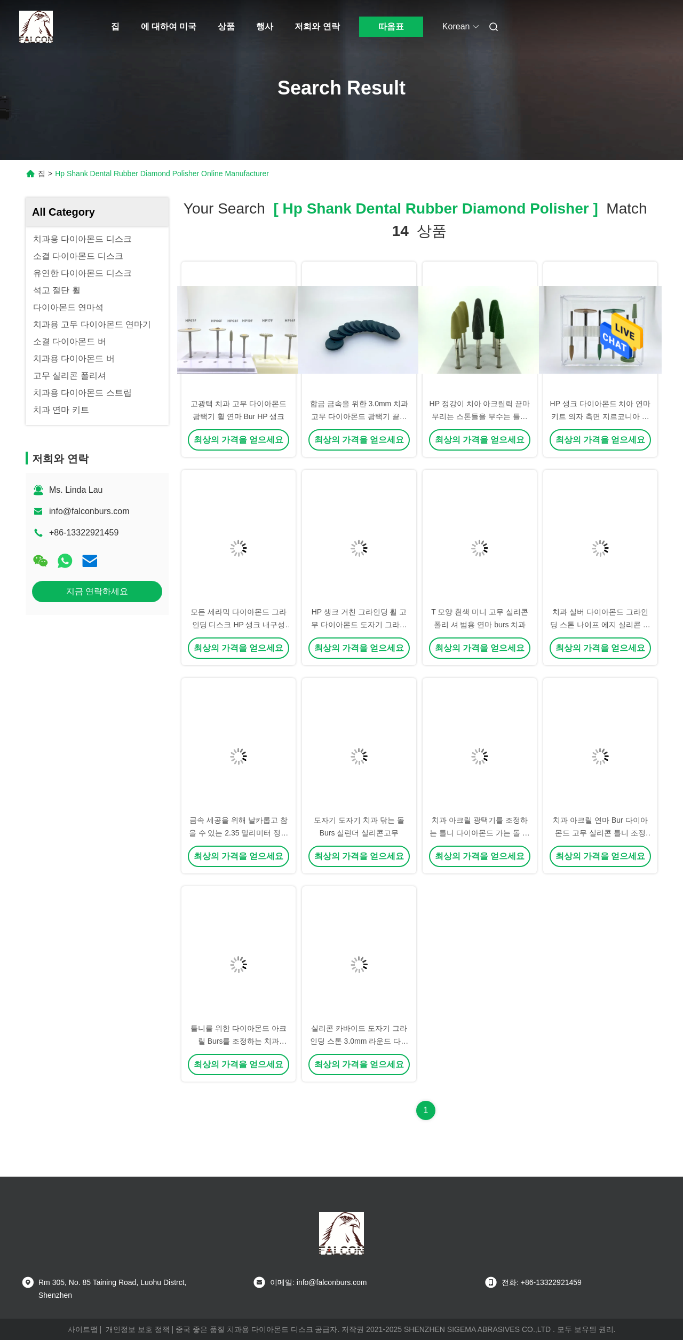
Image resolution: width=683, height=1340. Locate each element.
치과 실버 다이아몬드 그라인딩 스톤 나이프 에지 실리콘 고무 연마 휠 (600, 625)
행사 (264, 26)
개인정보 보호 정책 (138, 1329)
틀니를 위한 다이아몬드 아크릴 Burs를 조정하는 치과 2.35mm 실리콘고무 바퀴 (238, 1041)
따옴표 (391, 26)
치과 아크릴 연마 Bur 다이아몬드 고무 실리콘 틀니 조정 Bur (600, 833)
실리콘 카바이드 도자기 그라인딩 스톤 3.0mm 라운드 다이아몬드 (359, 1041)
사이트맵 (83, 1329)
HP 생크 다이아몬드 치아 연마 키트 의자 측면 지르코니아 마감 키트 (600, 416)
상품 (226, 26)
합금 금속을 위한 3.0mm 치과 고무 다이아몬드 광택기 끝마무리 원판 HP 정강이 (359, 416)
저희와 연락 (317, 26)
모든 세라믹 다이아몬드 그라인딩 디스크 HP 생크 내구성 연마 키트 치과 (238, 625)
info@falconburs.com (89, 511)
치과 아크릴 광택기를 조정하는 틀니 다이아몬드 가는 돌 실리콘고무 (479, 833)
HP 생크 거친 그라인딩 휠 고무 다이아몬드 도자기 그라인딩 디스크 (359, 625)
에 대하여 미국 (169, 26)
